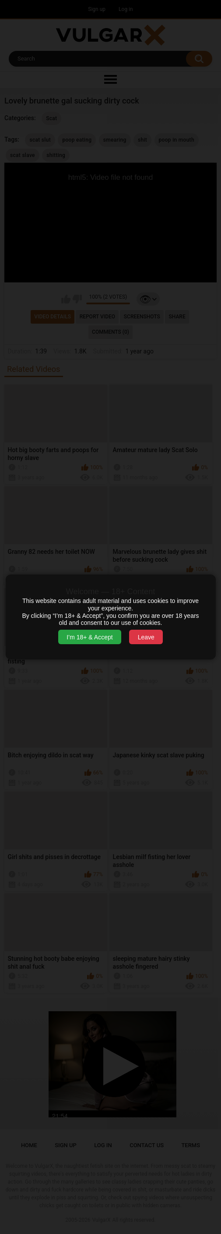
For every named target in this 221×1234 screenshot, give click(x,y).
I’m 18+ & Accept (89, 637)
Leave (146, 637)
